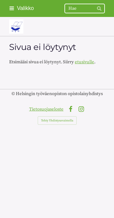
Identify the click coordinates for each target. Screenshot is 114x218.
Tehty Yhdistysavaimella (57, 120)
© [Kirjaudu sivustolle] (14, 94)
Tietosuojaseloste (46, 109)
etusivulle (84, 62)
